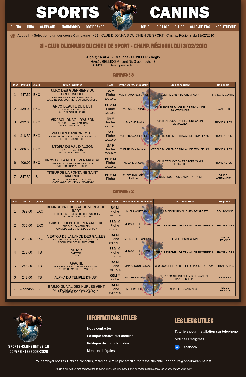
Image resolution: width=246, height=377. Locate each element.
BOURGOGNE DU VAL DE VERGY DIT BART (76, 209)
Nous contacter (99, 328)
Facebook (186, 347)
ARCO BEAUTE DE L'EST (73, 106)
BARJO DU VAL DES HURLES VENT (76, 286)
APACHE (76, 263)
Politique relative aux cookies (110, 336)
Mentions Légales (101, 351)
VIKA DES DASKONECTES (73, 133)
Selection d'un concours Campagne (62, 35)
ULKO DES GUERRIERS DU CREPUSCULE (72, 92)
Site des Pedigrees (189, 339)
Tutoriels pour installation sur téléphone (206, 331)
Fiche (110, 95)
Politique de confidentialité (108, 343)
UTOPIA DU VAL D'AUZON (72, 147)
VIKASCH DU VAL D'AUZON (72, 120)
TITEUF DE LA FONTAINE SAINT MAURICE (72, 174)
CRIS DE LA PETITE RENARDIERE (76, 223)
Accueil (24, 35)
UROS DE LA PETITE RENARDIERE (72, 160)
